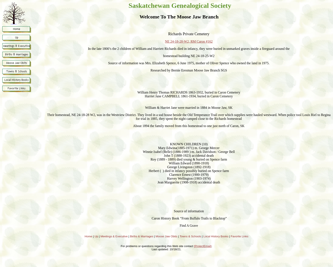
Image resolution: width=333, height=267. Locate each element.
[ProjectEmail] (203, 246)
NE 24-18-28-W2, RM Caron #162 (189, 41)
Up (96, 236)
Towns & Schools (190, 236)
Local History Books (216, 236)
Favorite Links (239, 236)
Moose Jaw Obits (166, 236)
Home (88, 236)
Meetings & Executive (114, 236)
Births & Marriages (141, 236)
